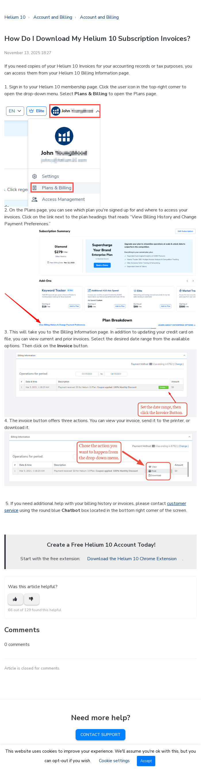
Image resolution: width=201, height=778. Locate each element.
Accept (146, 761)
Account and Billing (52, 17)
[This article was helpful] (15, 599)
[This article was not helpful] (31, 599)
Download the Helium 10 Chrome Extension (132, 559)
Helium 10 (15, 17)
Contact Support (100, 734)
